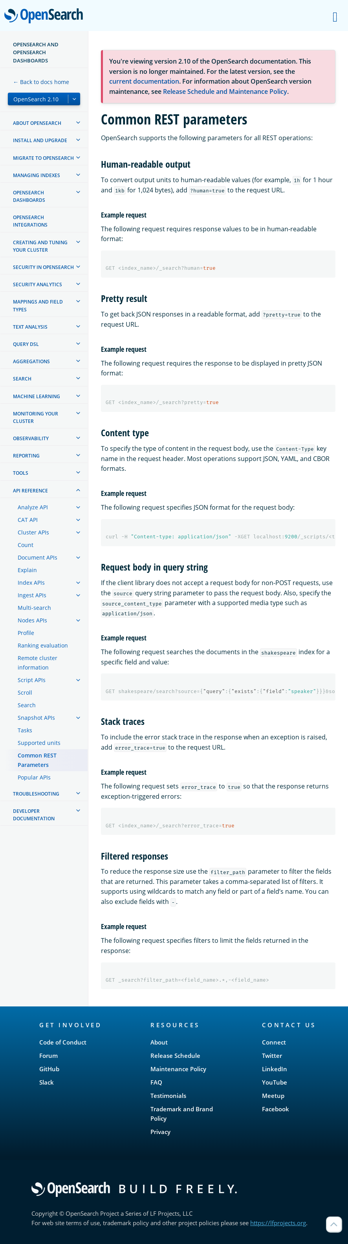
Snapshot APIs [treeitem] (36, 717)
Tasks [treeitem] (25, 730)
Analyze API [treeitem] (33, 507)
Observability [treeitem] (31, 438)
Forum (48, 1055)
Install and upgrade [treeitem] (40, 140)
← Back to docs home (41, 82)
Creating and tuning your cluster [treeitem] (40, 246)
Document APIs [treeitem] (37, 557)
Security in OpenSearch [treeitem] (43, 267)
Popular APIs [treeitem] (34, 777)
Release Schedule (175, 1055)
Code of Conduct (62, 1042)
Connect (274, 1042)
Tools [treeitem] (20, 473)
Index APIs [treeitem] (31, 582)
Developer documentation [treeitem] (34, 815)
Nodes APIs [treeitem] (32, 620)
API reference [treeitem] (30, 490)
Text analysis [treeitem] (30, 327)
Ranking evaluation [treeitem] (43, 645)
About (159, 1042)
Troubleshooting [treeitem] (36, 793)
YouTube (274, 1082)
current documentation (144, 81)
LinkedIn (274, 1069)
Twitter (272, 1055)
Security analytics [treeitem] (37, 284)
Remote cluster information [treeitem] (37, 662)
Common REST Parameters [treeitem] (37, 760)
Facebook (275, 1109)
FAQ (156, 1082)
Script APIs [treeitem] (32, 680)
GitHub (49, 1069)
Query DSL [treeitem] (26, 344)
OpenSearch (45, 16)
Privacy (160, 1132)
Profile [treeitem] (26, 633)
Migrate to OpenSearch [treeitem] (43, 158)
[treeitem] (78, 122)
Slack (46, 1082)
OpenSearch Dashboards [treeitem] (29, 196)
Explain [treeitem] (27, 570)
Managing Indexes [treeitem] (36, 175)
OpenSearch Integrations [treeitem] (30, 221)
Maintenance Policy (178, 1069)
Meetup (273, 1095)
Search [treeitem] (22, 378)
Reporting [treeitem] (26, 455)
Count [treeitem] (25, 545)
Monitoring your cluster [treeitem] (35, 417)
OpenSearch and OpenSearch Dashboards (36, 52)
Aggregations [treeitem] (31, 361)
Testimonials (168, 1095)
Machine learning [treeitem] (36, 396)
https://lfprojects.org (278, 1223)
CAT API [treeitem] (28, 519)
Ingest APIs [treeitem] (32, 595)
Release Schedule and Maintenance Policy (225, 91)
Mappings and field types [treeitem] (38, 305)
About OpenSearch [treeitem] (37, 123)
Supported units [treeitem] (39, 742)
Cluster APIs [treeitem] (33, 532)
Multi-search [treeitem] (34, 607)
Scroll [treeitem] (25, 692)
